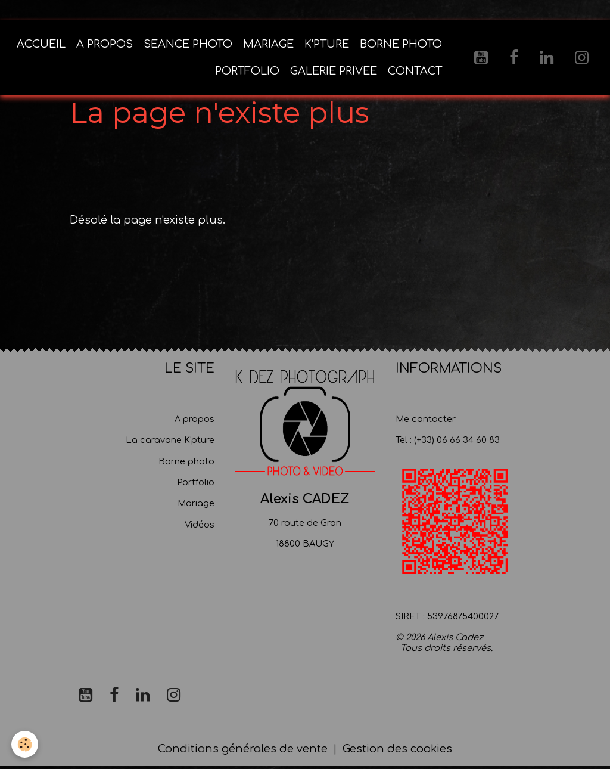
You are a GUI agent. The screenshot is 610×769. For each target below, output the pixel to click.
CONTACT (415, 72)
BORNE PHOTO (401, 45)
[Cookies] (25, 744)
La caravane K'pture (170, 441)
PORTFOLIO (247, 72)
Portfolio (195, 483)
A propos (194, 420)
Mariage (196, 505)
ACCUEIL (41, 45)
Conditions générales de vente (243, 750)
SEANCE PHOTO (188, 45)
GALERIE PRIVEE (333, 72)
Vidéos (199, 526)
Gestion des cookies (397, 750)
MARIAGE (268, 45)
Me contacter (426, 420)
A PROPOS (104, 45)
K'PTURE (326, 45)
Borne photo (186, 462)
